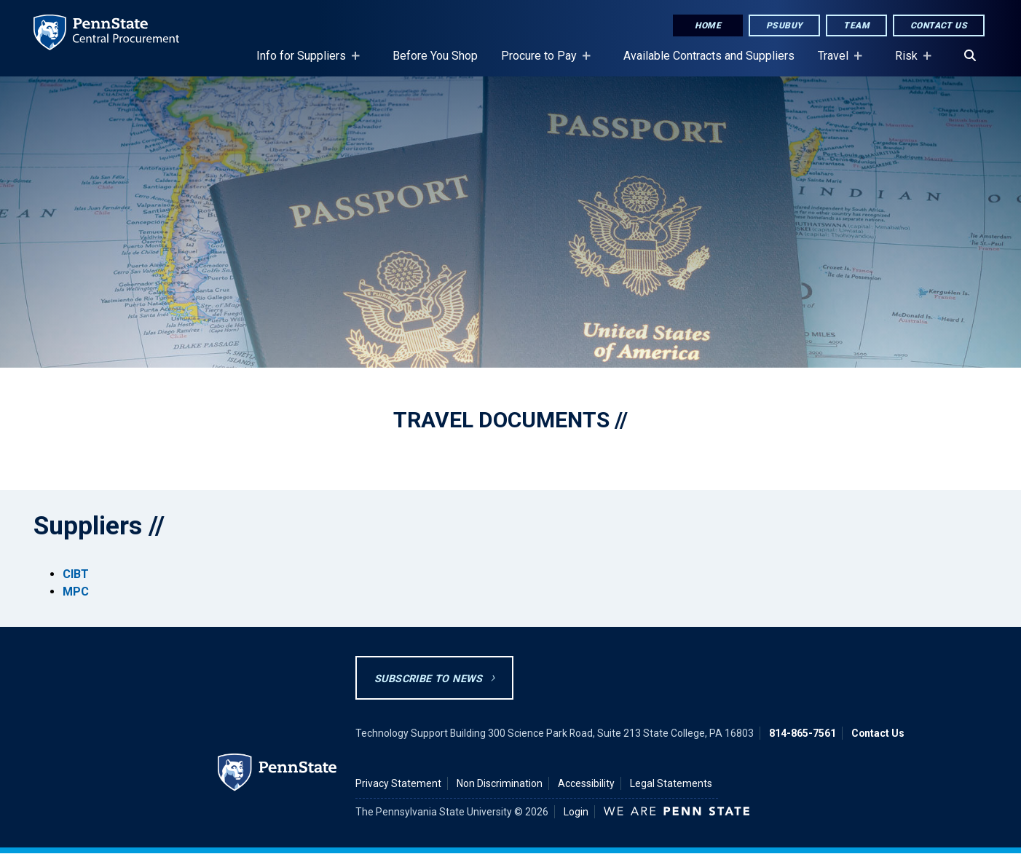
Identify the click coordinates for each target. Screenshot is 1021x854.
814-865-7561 (802, 733)
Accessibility (586, 783)
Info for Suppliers (304, 62)
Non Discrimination (500, 783)
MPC (76, 591)
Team (856, 25)
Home (708, 25)
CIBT (76, 574)
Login (576, 812)
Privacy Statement (398, 783)
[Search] (970, 56)
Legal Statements (671, 783)
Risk (909, 62)
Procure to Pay (541, 62)
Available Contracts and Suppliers (709, 56)
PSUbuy (784, 25)
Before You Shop (435, 56)
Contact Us (938, 25)
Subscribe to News (428, 679)
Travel (836, 62)
